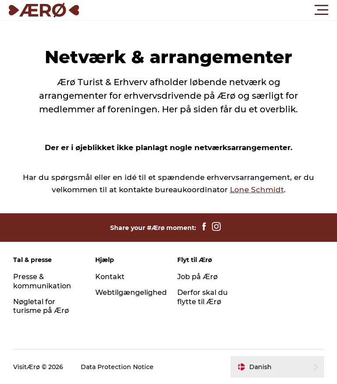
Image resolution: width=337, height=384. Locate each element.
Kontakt (110, 277)
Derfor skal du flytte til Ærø (202, 297)
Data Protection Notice (117, 367)
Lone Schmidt (257, 189)
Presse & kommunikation (42, 281)
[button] (208, 10)
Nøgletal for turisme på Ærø (41, 306)
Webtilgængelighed (131, 292)
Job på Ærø (197, 277)
